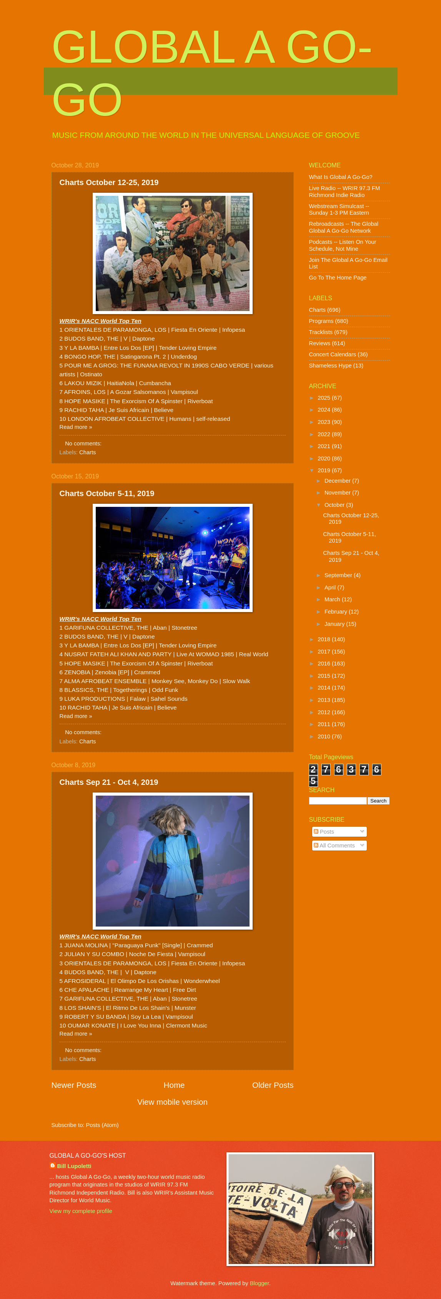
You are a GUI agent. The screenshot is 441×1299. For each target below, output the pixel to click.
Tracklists (321, 332)
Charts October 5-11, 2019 (107, 493)
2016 (325, 663)
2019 (325, 470)
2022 (325, 434)
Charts (87, 452)
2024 (325, 410)
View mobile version (172, 1101)
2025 (325, 398)
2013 (325, 700)
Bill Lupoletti (74, 1166)
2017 (325, 652)
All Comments (334, 845)
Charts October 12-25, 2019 (109, 182)
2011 (325, 724)
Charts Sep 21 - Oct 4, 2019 (109, 782)
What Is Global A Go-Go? (341, 177)
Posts (324, 832)
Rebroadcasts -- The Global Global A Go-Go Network (344, 227)
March (333, 599)
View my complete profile (81, 1211)
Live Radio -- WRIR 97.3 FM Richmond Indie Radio (344, 191)
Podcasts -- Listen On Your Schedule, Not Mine (342, 245)
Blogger (259, 1283)
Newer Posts (74, 1085)
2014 (325, 688)
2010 (325, 736)
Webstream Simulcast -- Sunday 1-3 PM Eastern (339, 209)
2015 (325, 676)
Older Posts (273, 1085)
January (335, 624)
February (337, 612)
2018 (325, 639)
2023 (325, 422)
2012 (325, 712)
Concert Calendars (332, 354)
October (335, 505)
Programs (321, 321)
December (338, 481)
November (338, 493)
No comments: (84, 443)
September (339, 575)
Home (174, 1085)
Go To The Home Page (338, 278)
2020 (325, 458)
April (331, 587)
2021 (325, 446)
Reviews (320, 343)
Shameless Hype (330, 365)
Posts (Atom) (102, 1125)
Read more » (76, 427)
